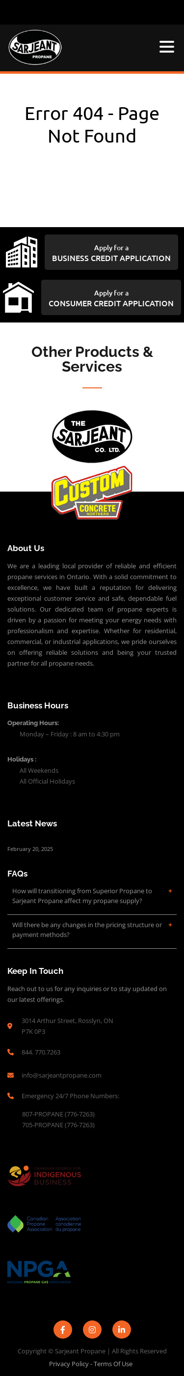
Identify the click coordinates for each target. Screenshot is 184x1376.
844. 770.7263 (41, 1052)
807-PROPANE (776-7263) (59, 1114)
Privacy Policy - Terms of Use (90, 1363)
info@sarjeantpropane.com (62, 1075)
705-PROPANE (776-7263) (59, 1124)
